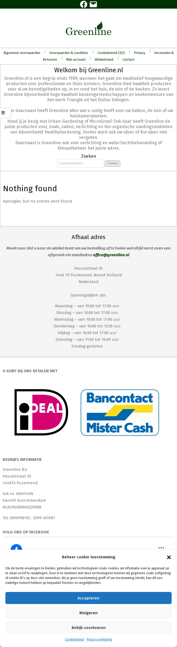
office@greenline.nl (111, 254)
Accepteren (88, 598)
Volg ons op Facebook (26, 532)
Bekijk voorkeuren (89, 627)
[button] (169, 557)
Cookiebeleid (74, 639)
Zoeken (112, 163)
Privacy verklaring (99, 639)
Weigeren (88, 612)
